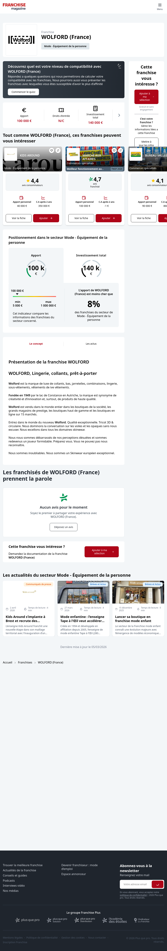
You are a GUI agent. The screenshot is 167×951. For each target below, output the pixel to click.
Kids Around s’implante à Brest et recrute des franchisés (25, 621)
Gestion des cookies (73, 937)
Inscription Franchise (15, 942)
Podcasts (9, 881)
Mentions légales (13, 937)
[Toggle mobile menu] (160, 6)
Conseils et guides (15, 875)
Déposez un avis (63, 527)
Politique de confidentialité (42, 937)
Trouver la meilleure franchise (23, 865)
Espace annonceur (73, 874)
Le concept (36, 343)
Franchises (25, 662)
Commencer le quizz (23, 92)
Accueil (7, 662)
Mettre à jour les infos (146, 143)
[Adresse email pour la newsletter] (135, 884)
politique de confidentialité (133, 895)
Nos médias (11, 891)
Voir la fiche (18, 218)
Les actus (91, 343)
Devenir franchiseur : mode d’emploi (79, 867)
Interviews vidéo (14, 886)
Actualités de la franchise (19, 870)
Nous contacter (97, 937)
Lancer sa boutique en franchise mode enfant (133, 619)
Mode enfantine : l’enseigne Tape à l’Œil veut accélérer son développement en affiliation (82, 623)
